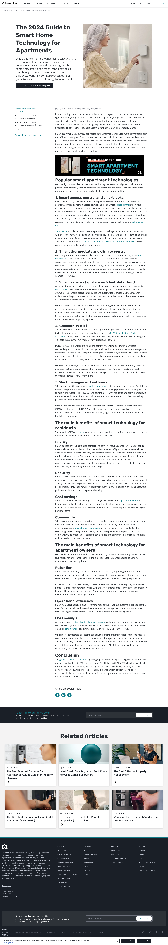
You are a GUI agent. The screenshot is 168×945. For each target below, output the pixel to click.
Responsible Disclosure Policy (82, 932)
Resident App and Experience (67, 874)
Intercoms (87, 866)
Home (4, 10)
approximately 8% (129, 500)
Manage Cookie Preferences (148, 870)
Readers (87, 874)
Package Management (64, 866)
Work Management (63, 886)
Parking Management (64, 870)
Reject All (128, 943)
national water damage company (89, 621)
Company (142, 846)
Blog (10, 10)
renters (80, 432)
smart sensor (71, 628)
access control (122, 204)
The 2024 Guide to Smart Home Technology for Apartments (32, 10)
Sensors (87, 858)
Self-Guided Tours (63, 878)
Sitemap (102, 932)
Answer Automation (64, 854)
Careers (141, 854)
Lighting (87, 870)
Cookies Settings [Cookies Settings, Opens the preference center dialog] (112, 943)
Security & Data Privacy (147, 862)
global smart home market (72, 659)
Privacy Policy (50, 932)
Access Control (62, 850)
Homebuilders (116, 850)
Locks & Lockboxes (90, 854)
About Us (142, 850)
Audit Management (63, 858)
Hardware (87, 846)
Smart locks (61, 231)
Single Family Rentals (119, 858)
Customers (115, 846)
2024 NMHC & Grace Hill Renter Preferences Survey (110, 241)
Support (114, 866)
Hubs (86, 850)
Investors (142, 866)
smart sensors (62, 289)
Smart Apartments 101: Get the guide (35, 85)
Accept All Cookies (144, 943)
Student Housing (117, 862)
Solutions (60, 846)
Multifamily (115, 854)
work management (97, 386)
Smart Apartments (63, 882)
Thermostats (88, 862)
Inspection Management (65, 862)
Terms (63, 932)
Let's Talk (160, 3)
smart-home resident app (87, 527)
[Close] (164, 942)
